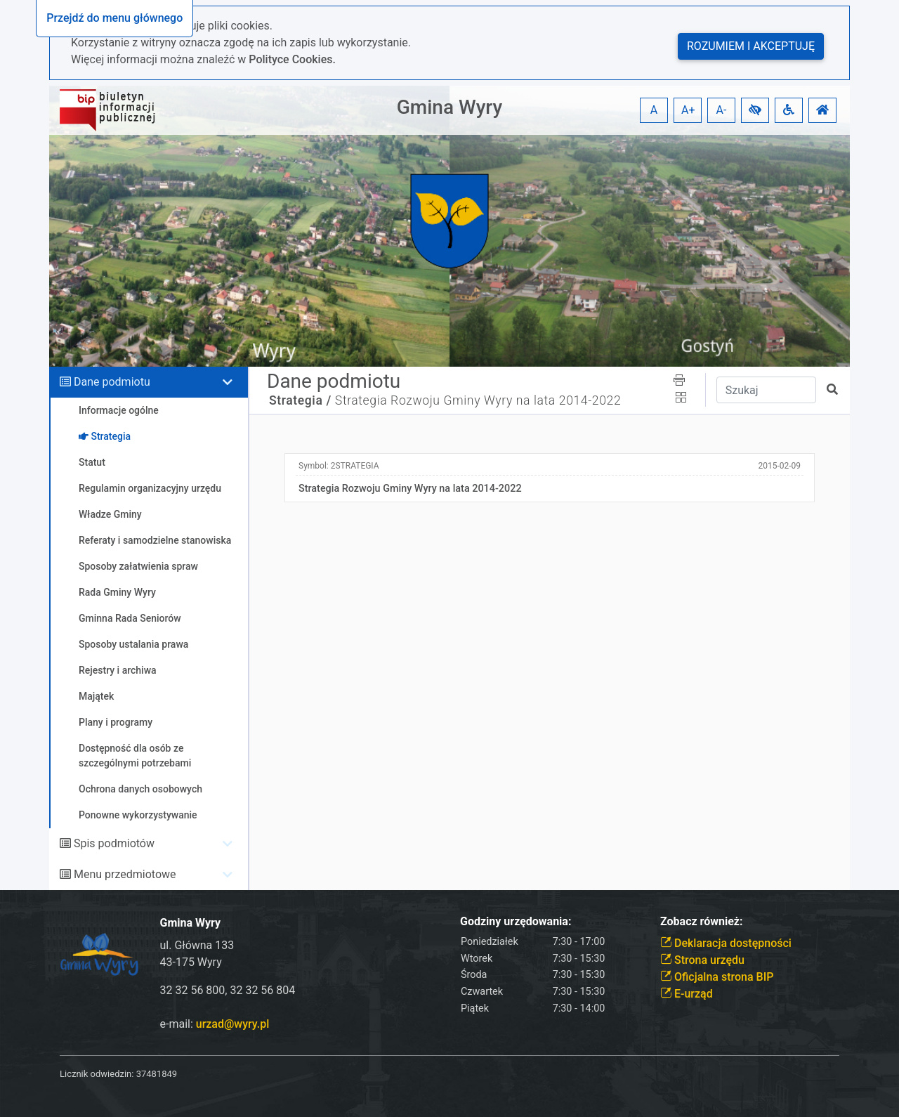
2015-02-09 (779, 466)
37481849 (156, 1074)
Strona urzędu (702, 960)
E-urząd (686, 993)
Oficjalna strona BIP (716, 977)
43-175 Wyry (191, 962)
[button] (755, 110)
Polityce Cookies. (292, 59)
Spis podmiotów (114, 843)
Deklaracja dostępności (726, 943)
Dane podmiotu (112, 381)
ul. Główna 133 (197, 945)
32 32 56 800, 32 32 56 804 (228, 990)
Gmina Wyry (449, 107)
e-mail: (215, 1024)
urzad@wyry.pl (232, 1024)
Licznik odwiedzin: (96, 1074)
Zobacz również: (701, 921)
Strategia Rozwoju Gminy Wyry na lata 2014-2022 (478, 400)
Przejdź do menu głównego (114, 18)
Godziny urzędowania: (515, 921)
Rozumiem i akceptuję (751, 46)
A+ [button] (688, 110)
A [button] (653, 110)
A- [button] (721, 110)
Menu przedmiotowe (125, 874)
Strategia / (300, 400)
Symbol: (338, 466)
